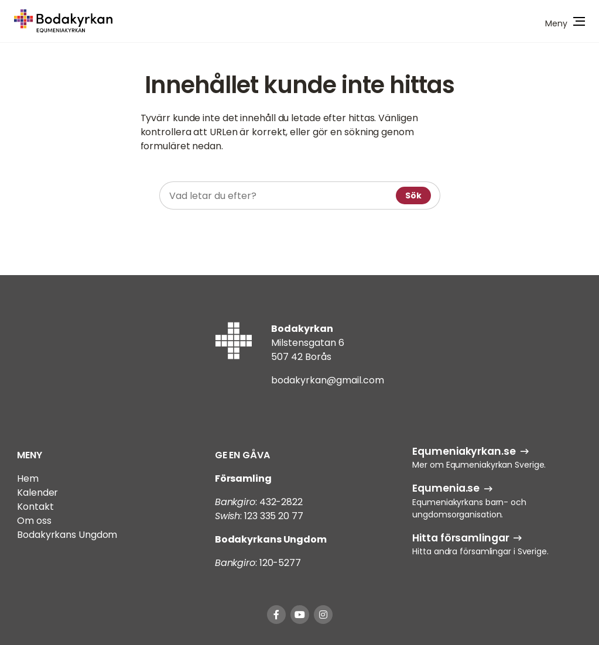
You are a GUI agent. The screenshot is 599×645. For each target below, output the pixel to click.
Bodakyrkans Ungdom (67, 534)
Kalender (37, 492)
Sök (413, 195)
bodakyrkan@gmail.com (327, 380)
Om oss (34, 520)
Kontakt (35, 506)
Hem (28, 478)
